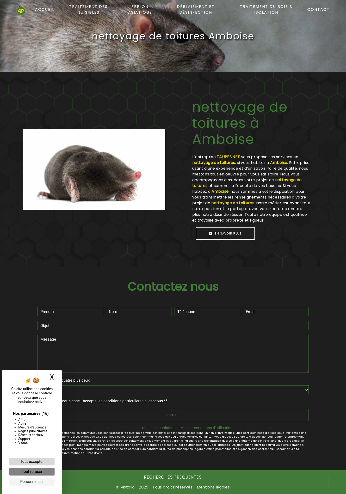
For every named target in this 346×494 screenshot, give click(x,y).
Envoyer (173, 415)
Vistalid (128, 487)
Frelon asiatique (140, 9)
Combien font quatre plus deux (63, 380)
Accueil (44, 9)
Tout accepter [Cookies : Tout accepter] (32, 461)
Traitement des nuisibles (88, 9)
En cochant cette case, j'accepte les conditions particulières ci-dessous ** (104, 401)
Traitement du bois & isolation (266, 9)
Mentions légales (213, 487)
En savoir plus (225, 233)
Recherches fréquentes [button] (173, 477)
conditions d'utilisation (213, 428)
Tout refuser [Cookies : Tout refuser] (32, 471)
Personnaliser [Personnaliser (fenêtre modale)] (32, 481)
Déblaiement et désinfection (196, 9)
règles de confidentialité (162, 428)
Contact (318, 9)
